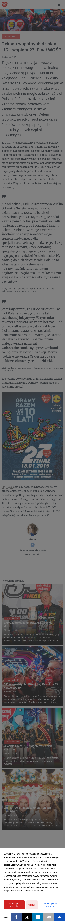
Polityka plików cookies (50, 904)
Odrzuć (31, 905)
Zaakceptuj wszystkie (14, 904)
